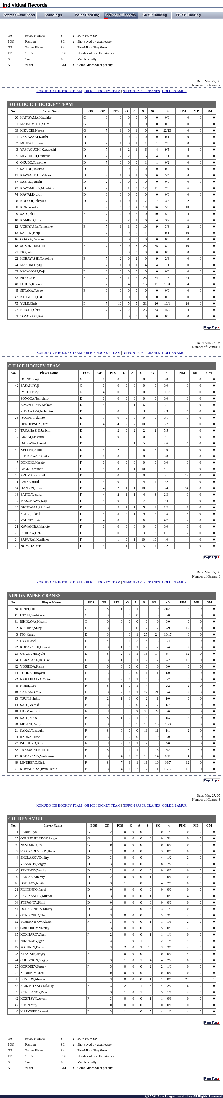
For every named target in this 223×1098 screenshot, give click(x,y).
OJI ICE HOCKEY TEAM (102, 91)
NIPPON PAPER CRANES (141, 91)
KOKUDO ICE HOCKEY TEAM (59, 91)
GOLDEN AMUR (174, 91)
